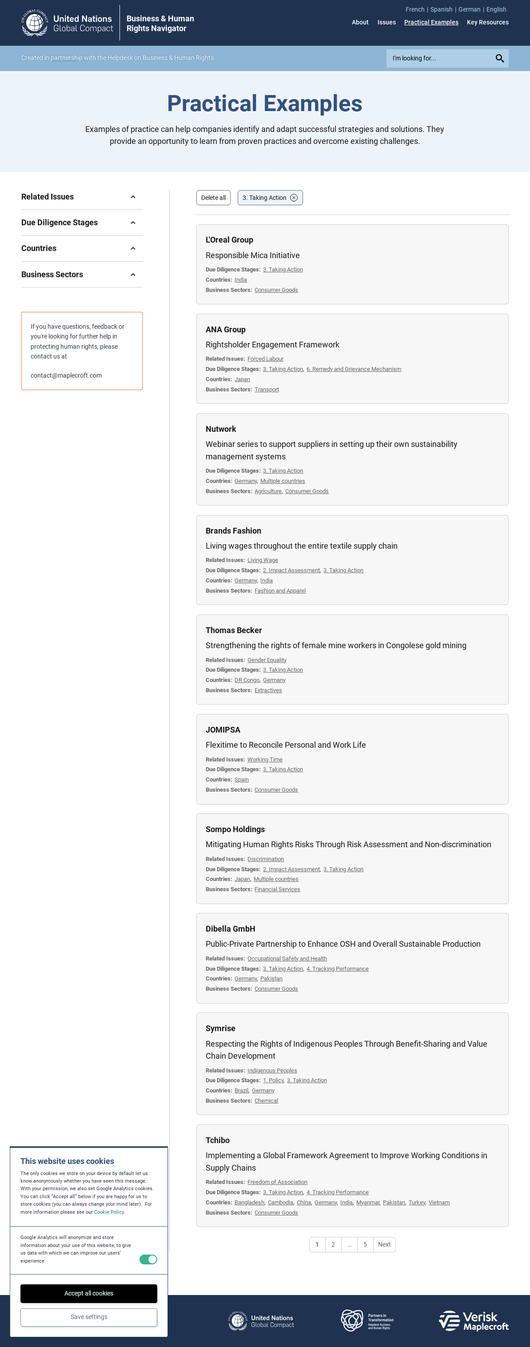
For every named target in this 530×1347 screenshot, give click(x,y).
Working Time (265, 759)
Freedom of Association (277, 1182)
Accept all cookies (88, 1293)
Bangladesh (249, 1202)
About (360, 23)
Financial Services (277, 889)
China (304, 1202)
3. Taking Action (265, 197)
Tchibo (218, 1140)
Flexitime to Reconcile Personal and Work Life (286, 744)
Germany (246, 481)
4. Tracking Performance (338, 968)
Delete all (213, 197)
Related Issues (47, 196)
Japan (242, 379)
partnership (67, 57)
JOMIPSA (223, 729)
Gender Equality (267, 660)
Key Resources (488, 23)
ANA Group (226, 329)
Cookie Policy (109, 1212)
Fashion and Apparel (280, 590)
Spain (242, 779)
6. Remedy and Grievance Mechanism (354, 369)
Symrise (220, 1028)
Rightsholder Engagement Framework (272, 344)
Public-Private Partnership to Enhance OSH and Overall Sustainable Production (343, 943)
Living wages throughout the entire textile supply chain (302, 545)
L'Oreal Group (229, 239)
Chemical (266, 1100)
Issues (387, 23)
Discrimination (265, 859)
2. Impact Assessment (291, 570)
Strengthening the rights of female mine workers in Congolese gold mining (336, 645)
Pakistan (271, 978)
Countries (38, 248)
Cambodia (280, 1202)
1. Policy (273, 1080)
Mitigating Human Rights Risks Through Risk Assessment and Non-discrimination (348, 844)
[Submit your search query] (501, 58)
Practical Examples (431, 23)
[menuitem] (418, 9)
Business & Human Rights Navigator (160, 23)
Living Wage (262, 560)
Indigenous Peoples (272, 1070)
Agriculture (268, 491)
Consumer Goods (276, 290)
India (241, 279)
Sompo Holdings (235, 829)
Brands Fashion (233, 530)
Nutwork (221, 429)
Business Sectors (52, 274)
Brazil (241, 1090)
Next (384, 1244)
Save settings (89, 1316)
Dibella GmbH (230, 928)
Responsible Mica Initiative (253, 255)
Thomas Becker (234, 630)
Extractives (268, 690)
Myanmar (367, 1202)
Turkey (417, 1202)
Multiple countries (282, 481)
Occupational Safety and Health (287, 958)
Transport (267, 389)
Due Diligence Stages (59, 222)
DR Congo (247, 680)
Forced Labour (265, 358)
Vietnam (439, 1202)
